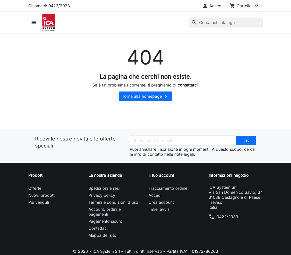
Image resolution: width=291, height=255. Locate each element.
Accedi (155, 199)
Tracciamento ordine (168, 192)
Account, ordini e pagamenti (104, 215)
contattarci (188, 88)
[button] (212, 5)
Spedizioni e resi (104, 192)
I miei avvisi (160, 213)
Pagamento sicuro (105, 225)
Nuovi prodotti (42, 199)
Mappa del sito (102, 239)
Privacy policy (101, 199)
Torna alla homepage (145, 100)
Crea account (161, 206)
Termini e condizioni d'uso (113, 206)
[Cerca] (226, 25)
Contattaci (98, 232)
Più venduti (38, 206)
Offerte (34, 192)
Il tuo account (161, 179)
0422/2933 (227, 220)
